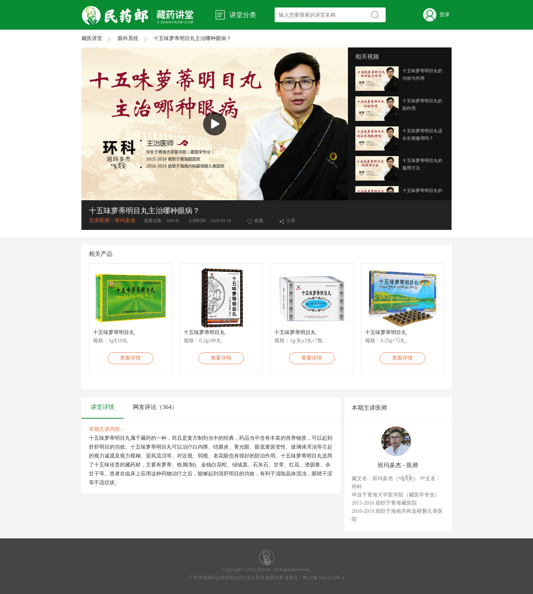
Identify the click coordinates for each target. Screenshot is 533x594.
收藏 (255, 220)
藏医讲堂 (99, 38)
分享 (287, 220)
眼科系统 (136, 38)
